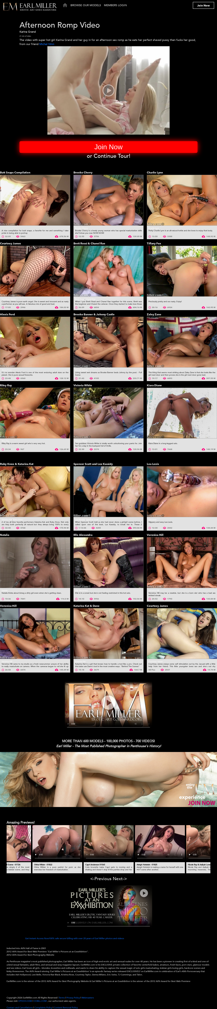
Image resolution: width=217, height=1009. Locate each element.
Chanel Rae (90, 299)
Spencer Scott (92, 519)
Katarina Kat (7, 519)
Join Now (203, 5)
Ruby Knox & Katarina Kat (16, 464)
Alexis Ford (7, 314)
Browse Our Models (85, 5)
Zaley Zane (154, 314)
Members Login (115, 5)
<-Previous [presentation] (100, 879)
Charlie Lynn (155, 172)
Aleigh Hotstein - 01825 (147, 864)
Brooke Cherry (82, 172)
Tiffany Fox (154, 243)
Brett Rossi (79, 299)
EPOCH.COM (25, 1001)
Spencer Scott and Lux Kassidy (93, 464)
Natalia (4, 535)
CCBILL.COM (40, 1001)
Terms (62, 997)
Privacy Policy (73, 997)
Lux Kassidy (80, 519)
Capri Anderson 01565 (95, 864)
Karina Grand (28, 32)
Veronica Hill (155, 535)
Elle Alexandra (82, 535)
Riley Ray (6, 385)
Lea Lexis (153, 464)
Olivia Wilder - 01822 (43, 864)
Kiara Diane (154, 385)
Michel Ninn (46, 44)
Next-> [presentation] (120, 879)
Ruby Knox (18, 519)
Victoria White (82, 385)
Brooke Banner (81, 370)
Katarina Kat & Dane (86, 606)
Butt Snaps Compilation (15, 172)
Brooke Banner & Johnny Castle (94, 314)
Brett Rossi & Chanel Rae (89, 243)
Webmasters (87, 997)
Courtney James (10, 243)
